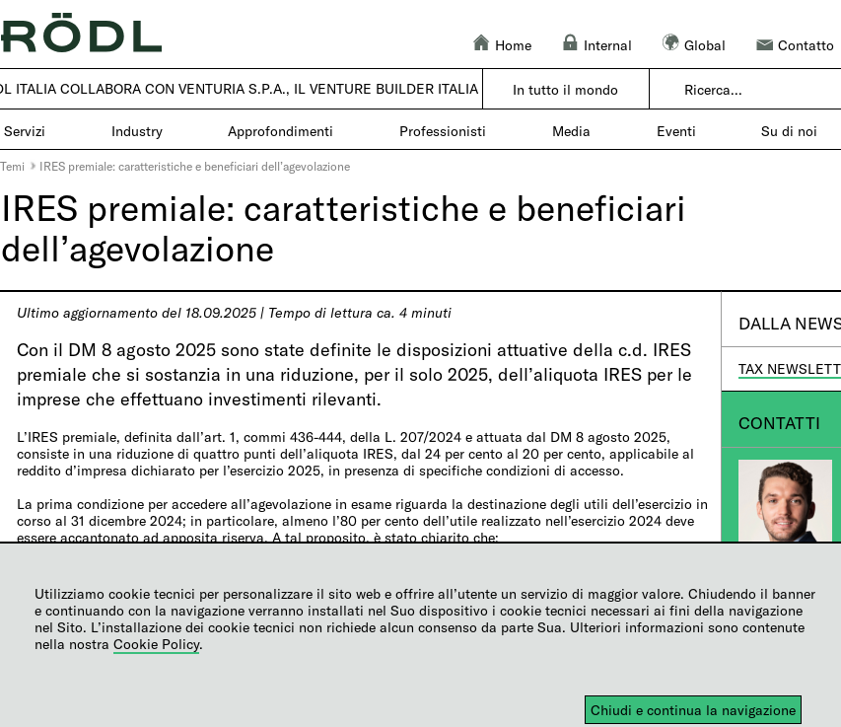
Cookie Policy (156, 643)
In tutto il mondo (565, 89)
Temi (12, 166)
